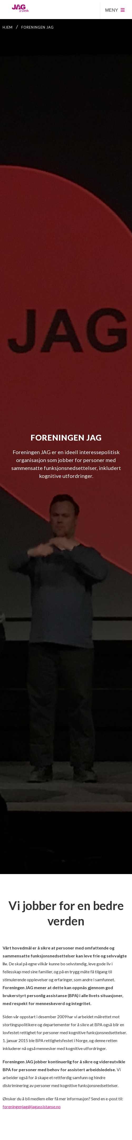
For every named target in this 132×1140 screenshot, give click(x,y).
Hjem (8, 27)
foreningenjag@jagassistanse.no (32, 1106)
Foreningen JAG (37, 27)
